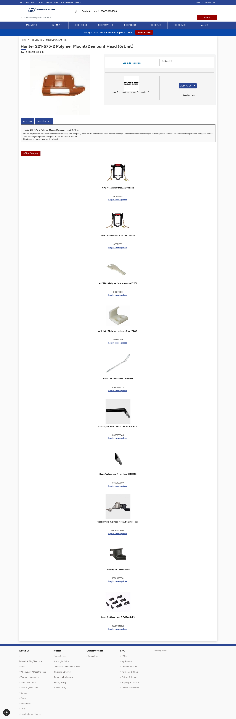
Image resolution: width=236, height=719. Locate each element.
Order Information (130, 667)
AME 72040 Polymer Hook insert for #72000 (117, 331)
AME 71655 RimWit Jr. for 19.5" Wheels (118, 235)
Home (23, 40)
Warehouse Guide (28, 682)
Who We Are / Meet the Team (33, 672)
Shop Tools (130, 25)
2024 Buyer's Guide (29, 688)
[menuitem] (31, 25)
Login (74, 11)
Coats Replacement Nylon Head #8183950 (117, 474)
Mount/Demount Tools (56, 40)
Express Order (37, 2)
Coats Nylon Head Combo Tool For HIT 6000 (117, 426)
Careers (24, 693)
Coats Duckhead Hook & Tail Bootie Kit (118, 617)
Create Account (88, 11)
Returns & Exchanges (63, 677)
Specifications (43, 121)
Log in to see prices (132, 63)
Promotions (26, 703)
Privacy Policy (60, 682)
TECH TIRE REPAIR (66, 2)
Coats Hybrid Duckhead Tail (118, 569)
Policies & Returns (129, 677)
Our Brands (24, 2)
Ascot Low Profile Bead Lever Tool (118, 379)
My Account (127, 661)
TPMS (56, 2)
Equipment (56, 25)
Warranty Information (30, 677)
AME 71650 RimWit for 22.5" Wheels (118, 188)
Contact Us (210, 2)
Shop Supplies (105, 25)
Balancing (31, 25)
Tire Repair (155, 25)
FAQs (124, 656)
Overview (27, 121)
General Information (130, 688)
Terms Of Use (60, 656)
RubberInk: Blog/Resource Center (30, 664)
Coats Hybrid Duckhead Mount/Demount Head (118, 522)
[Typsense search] (108, 17)
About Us (199, 2)
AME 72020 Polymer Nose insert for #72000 (117, 283)
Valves (204, 25)
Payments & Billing (130, 672)
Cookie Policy (60, 688)
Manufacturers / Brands (31, 714)
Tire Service (179, 25)
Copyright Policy (61, 661)
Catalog (48, 2)
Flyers (23, 698)
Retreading (81, 25)
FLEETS (78, 2)
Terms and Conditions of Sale (67, 667)
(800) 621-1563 (107, 11)
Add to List (186, 86)
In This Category (30, 153)
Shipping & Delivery (62, 672)
